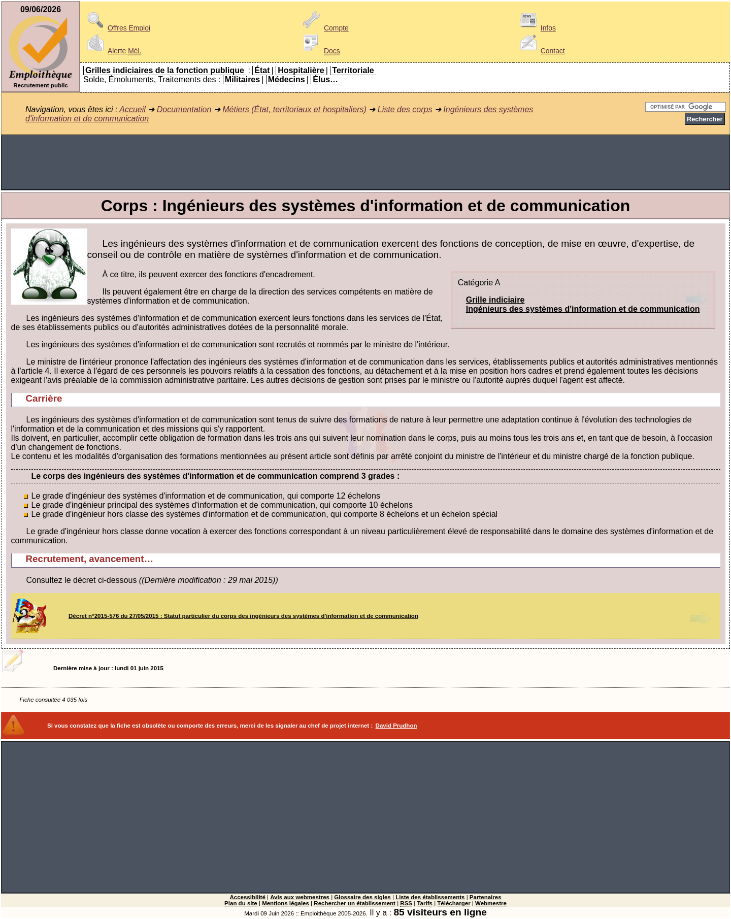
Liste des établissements (429, 897)
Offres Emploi (116, 28)
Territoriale (353, 70)
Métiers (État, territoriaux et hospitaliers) (294, 109)
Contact (540, 51)
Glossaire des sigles (362, 897)
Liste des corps (405, 109)
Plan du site (240, 903)
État (262, 70)
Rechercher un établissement (354, 903)
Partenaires (486, 897)
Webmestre (491, 903)
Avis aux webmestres (299, 897)
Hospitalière (301, 70)
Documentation (184, 109)
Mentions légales (285, 903)
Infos (536, 28)
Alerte (112, 51)
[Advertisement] (365, 162)
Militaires (242, 79)
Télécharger (453, 903)
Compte (324, 28)
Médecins (286, 79)
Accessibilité (247, 897)
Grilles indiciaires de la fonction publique (164, 70)
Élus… (325, 79)
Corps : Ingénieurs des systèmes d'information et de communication (365, 205)
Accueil (132, 109)
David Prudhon (396, 726)
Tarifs (425, 903)
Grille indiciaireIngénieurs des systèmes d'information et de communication (583, 304)
